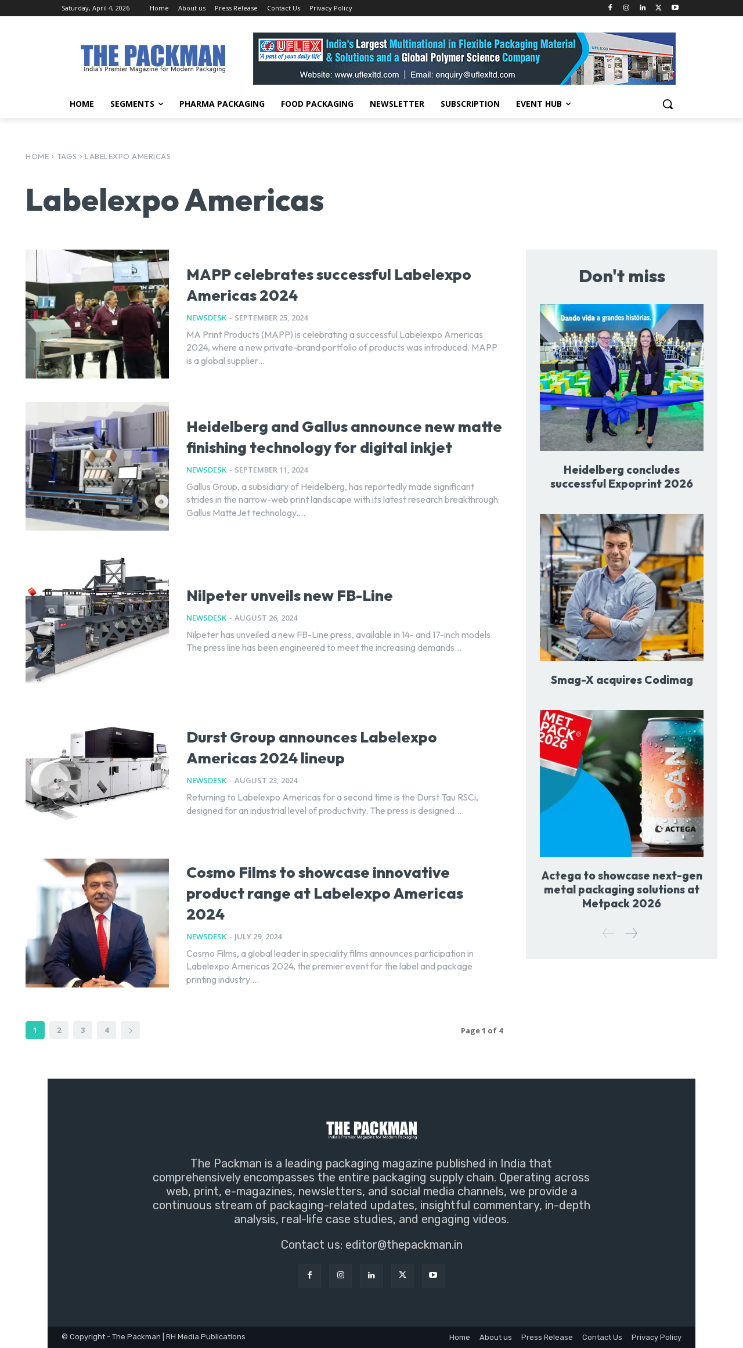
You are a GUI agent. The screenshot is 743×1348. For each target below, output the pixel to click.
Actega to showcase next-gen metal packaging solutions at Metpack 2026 (622, 890)
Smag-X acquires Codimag (621, 680)
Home (37, 156)
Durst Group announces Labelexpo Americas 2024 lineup (314, 745)
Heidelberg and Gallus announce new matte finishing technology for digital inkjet (332, 434)
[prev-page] (609, 934)
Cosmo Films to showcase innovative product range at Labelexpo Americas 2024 (324, 891)
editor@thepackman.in (404, 1245)
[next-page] (130, 1030)
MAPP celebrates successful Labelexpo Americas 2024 (323, 282)
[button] (667, 104)
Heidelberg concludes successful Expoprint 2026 (622, 477)
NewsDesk (206, 317)
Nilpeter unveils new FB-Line (328, 593)
